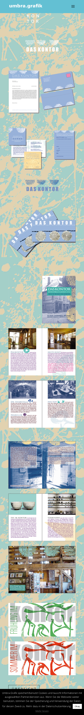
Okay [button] (77, 706)
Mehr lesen (42, 711)
